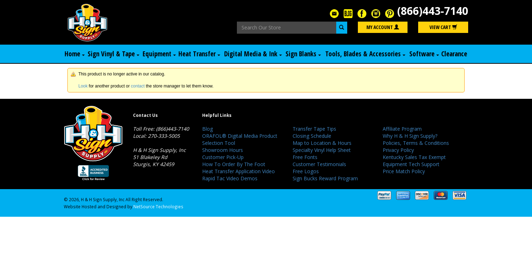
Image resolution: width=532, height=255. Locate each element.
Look (83, 86)
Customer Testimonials (319, 164)
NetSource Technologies (158, 206)
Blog (207, 128)
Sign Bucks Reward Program (325, 178)
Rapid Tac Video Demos (229, 178)
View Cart (443, 27)
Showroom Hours (222, 150)
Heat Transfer (199, 53)
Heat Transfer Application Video (238, 171)
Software (424, 53)
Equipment (159, 53)
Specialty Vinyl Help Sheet (322, 150)
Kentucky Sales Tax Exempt (414, 157)
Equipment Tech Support (411, 164)
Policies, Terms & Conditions (416, 143)
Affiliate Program (402, 128)
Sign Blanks (303, 53)
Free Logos (306, 171)
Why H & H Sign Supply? (410, 135)
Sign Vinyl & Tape (113, 53)
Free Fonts (305, 157)
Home (75, 53)
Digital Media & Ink (253, 53)
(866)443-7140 (432, 11)
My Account (382, 27)
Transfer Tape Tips (314, 128)
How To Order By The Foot (233, 164)
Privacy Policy (398, 150)
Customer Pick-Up (223, 157)
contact (138, 86)
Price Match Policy (404, 171)
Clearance (454, 53)
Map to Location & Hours (322, 143)
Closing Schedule (312, 135)
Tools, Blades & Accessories (365, 53)
